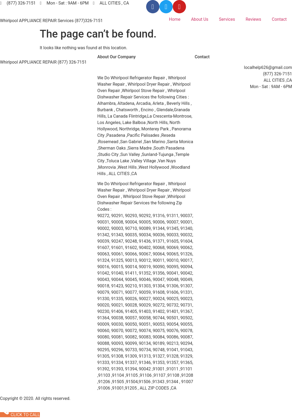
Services (227, 19)
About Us (199, 19)
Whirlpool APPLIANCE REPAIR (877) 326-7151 (43, 62)
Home (174, 19)
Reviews (253, 19)
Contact (279, 19)
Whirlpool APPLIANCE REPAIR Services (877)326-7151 (51, 20)
